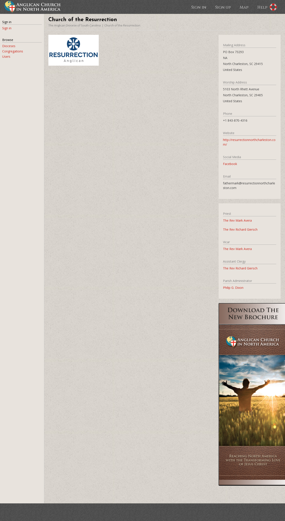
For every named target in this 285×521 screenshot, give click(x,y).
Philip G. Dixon (233, 288)
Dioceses (8, 46)
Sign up (223, 7)
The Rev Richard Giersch (240, 229)
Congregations (12, 51)
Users (6, 56)
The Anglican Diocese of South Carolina (74, 25)
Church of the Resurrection (122, 25)
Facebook (230, 164)
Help (262, 7)
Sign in (198, 7)
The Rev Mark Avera (237, 220)
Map (244, 7)
